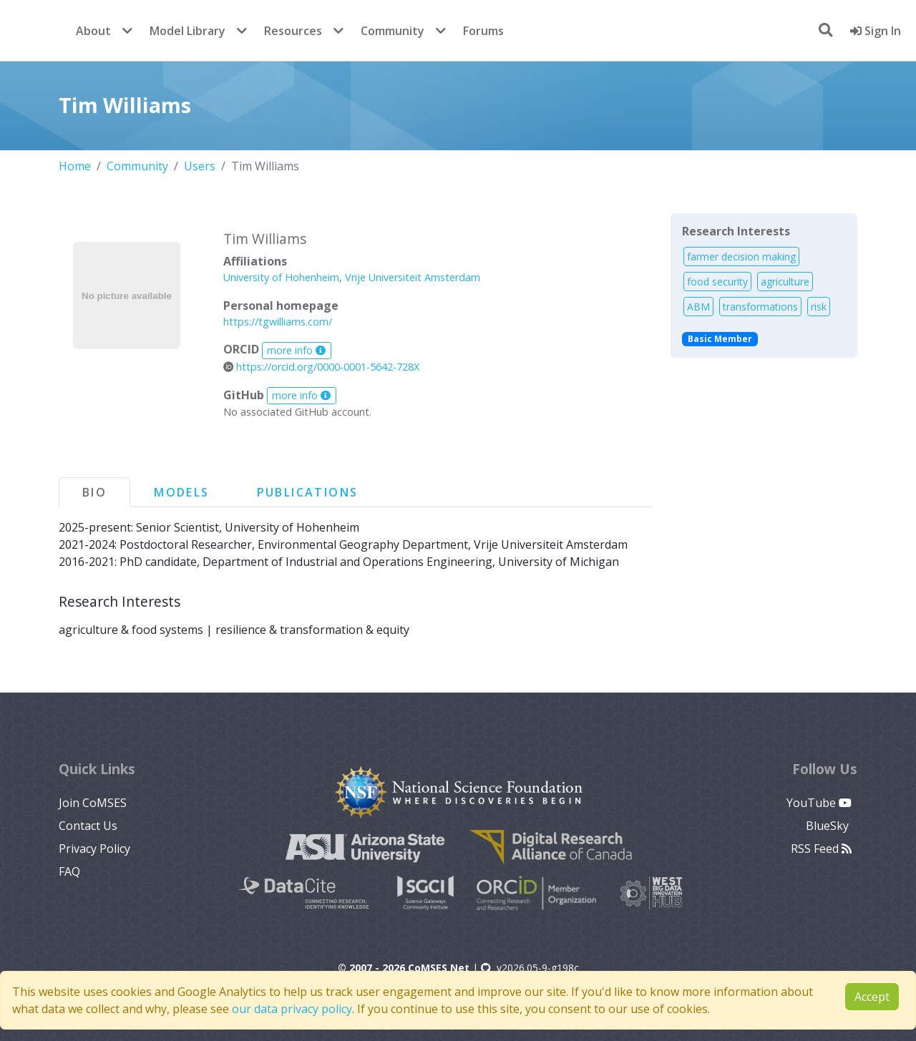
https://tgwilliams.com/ (277, 321)
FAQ (69, 871)
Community (392, 31)
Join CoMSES (93, 803)
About (93, 31)
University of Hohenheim (281, 277)
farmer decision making (741, 256)
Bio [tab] (94, 492)
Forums (483, 31)
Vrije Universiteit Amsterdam (412, 277)
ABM (698, 306)
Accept (872, 997)
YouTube (819, 803)
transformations (760, 306)
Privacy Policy (94, 848)
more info (296, 350)
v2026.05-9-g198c (530, 967)
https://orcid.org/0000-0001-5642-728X (321, 366)
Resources (293, 31)
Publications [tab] (308, 492)
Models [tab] (181, 492)
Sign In (875, 31)
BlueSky (829, 826)
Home (75, 166)
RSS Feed (821, 848)
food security (717, 281)
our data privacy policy (292, 1009)
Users (199, 166)
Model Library (187, 31)
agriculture (785, 281)
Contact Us (88, 826)
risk (819, 306)
